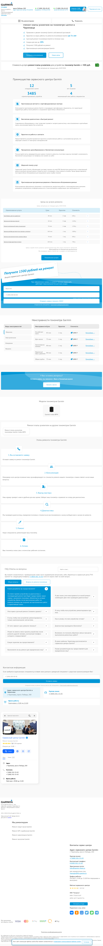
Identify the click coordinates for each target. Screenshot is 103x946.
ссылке (9, 819)
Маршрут (8, 753)
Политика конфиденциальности (51, 934)
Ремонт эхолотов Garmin (21, 841)
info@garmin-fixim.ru (77, 870)
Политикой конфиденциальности (69, 687)
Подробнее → (90, 333)
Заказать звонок (51, 385)
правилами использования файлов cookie (67, 941)
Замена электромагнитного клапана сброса (15, 236)
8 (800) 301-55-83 (76, 865)
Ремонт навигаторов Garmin (22, 837)
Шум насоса (39, 339)
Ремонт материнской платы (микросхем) (14, 226)
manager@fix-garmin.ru (78, 875)
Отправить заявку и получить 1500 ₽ (51, 301)
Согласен (86, 942)
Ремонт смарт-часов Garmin (22, 829)
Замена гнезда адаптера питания (12, 242)
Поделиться (72, 915)
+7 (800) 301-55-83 (43, 8)
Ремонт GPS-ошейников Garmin (23, 833)
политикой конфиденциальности (59, 305)
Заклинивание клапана (39, 345)
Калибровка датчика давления (12, 216)
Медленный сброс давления (40, 353)
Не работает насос (39, 333)
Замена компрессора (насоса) (11, 221)
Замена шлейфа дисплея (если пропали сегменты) (17, 231)
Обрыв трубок (39, 359)
